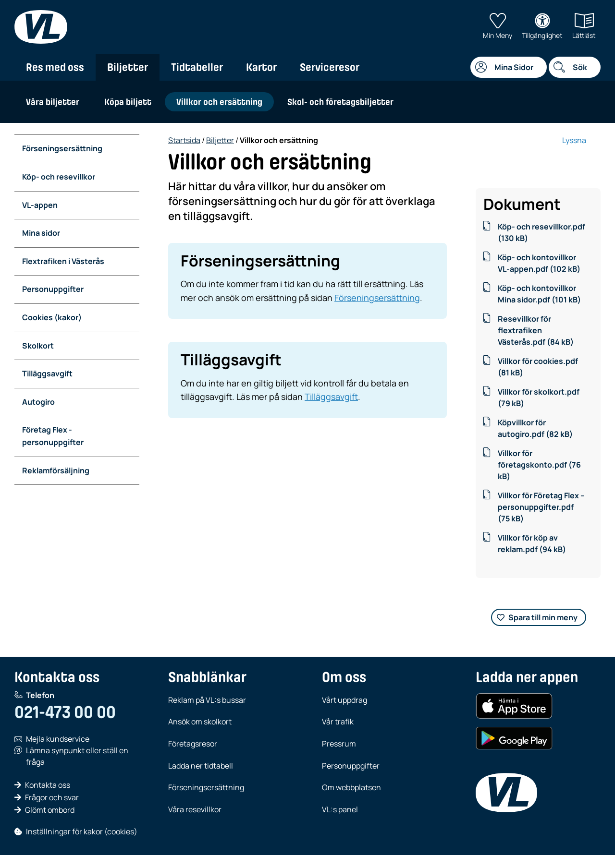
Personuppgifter (53, 289)
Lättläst (584, 26)
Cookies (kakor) (52, 317)
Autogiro (38, 402)
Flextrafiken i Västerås (63, 261)
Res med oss (55, 67)
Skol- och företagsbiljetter (340, 101)
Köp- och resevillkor (58, 176)
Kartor (261, 67)
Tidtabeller (197, 67)
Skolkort (38, 345)
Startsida (184, 140)
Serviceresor (329, 67)
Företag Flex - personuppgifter (53, 435)
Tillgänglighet (542, 26)
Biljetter (127, 67)
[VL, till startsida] (40, 27)
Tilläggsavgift (47, 373)
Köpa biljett (127, 101)
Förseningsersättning (62, 148)
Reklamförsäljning (55, 470)
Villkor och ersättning (219, 101)
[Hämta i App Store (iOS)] (514, 706)
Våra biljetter (52, 101)
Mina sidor (41, 233)
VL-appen (40, 205)
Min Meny (497, 26)
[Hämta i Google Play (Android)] (514, 738)
